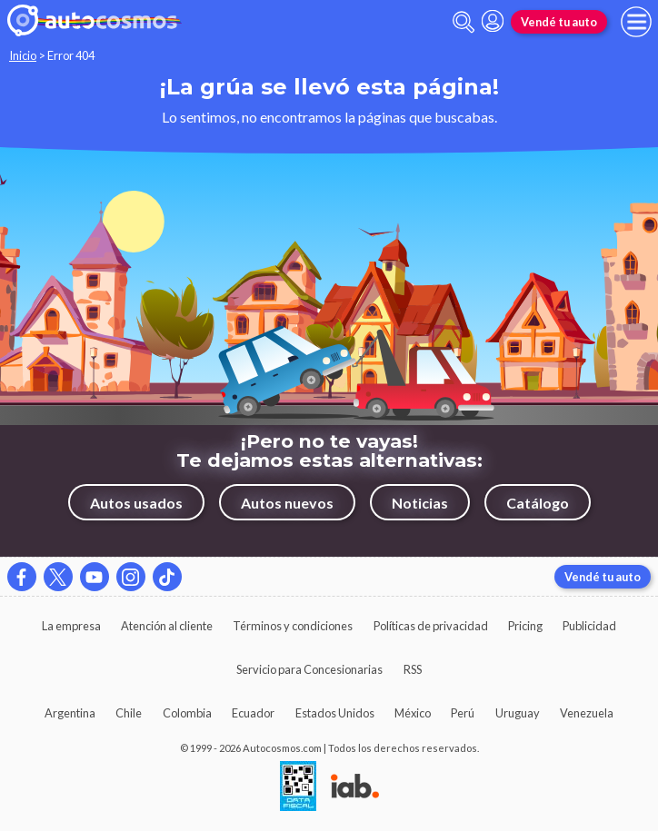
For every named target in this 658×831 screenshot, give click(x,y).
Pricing (525, 625)
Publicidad (589, 625)
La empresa (71, 625)
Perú (462, 713)
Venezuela (586, 713)
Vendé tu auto (559, 22)
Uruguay (517, 713)
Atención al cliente (167, 625)
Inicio (22, 55)
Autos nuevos (287, 502)
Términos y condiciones (293, 625)
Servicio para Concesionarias (309, 669)
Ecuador (253, 713)
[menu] (636, 21)
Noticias (420, 502)
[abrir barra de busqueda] (463, 22)
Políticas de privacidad (431, 625)
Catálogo (537, 502)
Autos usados (136, 502)
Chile (128, 713)
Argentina (70, 713)
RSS (413, 669)
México (412, 713)
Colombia (187, 713)
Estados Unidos (334, 713)
